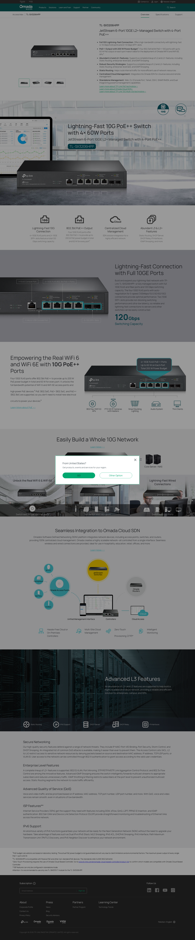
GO (78, 475)
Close (135, 460)
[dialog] (97, 470)
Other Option (116, 475)
